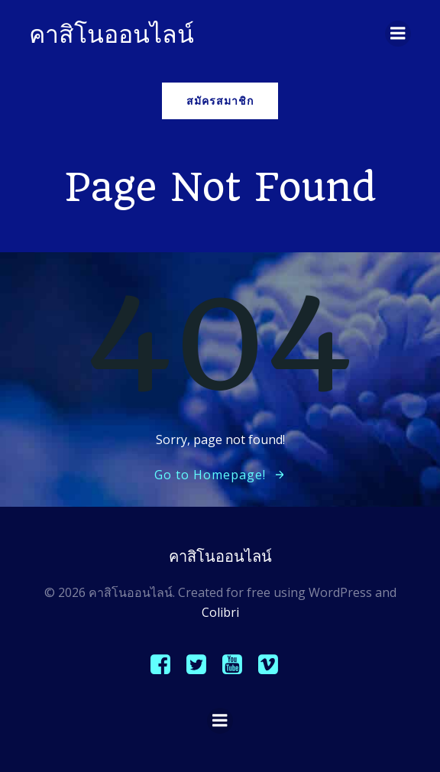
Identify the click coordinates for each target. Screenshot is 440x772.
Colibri (220, 612)
